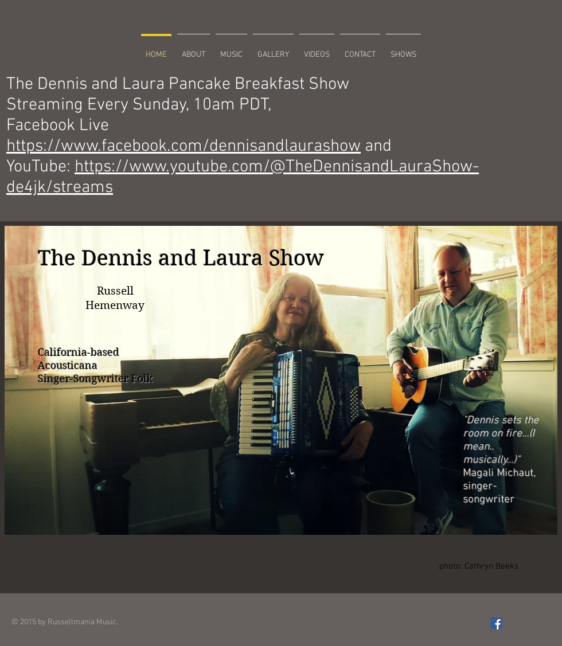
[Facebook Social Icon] (496, 623)
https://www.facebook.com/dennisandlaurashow (183, 146)
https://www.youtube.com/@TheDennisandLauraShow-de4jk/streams (242, 177)
